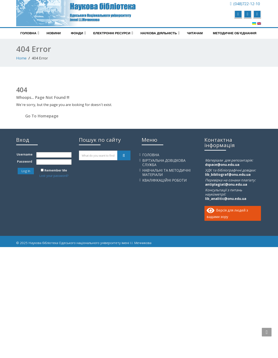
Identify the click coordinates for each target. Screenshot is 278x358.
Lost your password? (53, 176)
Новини (54, 33)
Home (21, 58)
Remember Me (55, 170)
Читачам (195, 33)
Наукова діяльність (160, 33)
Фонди (78, 33)
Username (25, 154)
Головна (29, 33)
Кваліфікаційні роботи (164, 180)
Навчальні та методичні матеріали (166, 172)
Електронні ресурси (113, 33)
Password (24, 161)
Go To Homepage (41, 115)
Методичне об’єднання (234, 33)
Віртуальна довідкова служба (163, 162)
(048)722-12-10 (246, 3)
